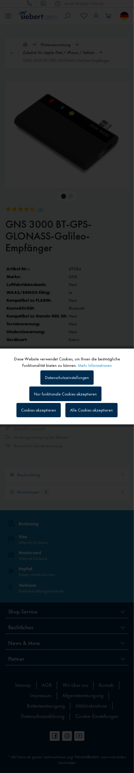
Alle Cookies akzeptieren (91, 410)
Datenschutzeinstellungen (67, 377)
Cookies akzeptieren (38, 410)
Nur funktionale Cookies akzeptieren (65, 394)
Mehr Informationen (95, 365)
